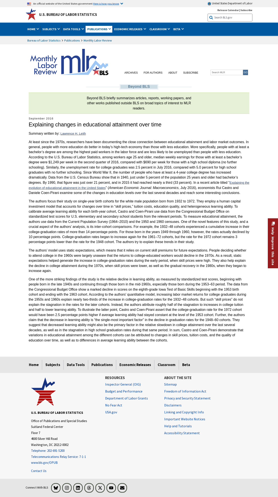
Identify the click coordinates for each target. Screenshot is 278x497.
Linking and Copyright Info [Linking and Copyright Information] (184, 412)
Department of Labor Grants (126, 398)
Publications (72, 40)
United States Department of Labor (229, 4)
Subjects (52, 364)
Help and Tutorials (178, 426)
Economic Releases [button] (128, 29)
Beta (186, 364)
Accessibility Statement (182, 433)
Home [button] (31, 29)
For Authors (153, 72)
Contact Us (38, 471)
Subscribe (190, 72)
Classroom (166, 364)
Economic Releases (135, 364)
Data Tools (76, 364)
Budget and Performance (123, 391)
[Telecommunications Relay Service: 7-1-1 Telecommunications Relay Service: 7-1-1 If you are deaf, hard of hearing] (65, 456)
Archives (131, 72)
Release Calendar (228, 10)
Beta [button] (177, 29)
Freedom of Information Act (185, 391)
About (172, 72)
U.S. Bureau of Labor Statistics (68, 14)
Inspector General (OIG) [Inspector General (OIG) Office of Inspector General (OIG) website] (123, 384)
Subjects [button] (49, 29)
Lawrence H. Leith (73, 133)
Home (34, 364)
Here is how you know (106, 3)
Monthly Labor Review (98, 40)
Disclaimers (173, 405)
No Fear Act (113, 405)
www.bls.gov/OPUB (44, 463)
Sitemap (170, 384)
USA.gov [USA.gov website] (111, 412)
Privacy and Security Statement (187, 398)
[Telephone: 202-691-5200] (65, 450)
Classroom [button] (158, 29)
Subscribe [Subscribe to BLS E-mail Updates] (246, 10)
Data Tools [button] (72, 29)
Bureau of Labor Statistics (44, 40)
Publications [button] (97, 29)
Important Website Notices (184, 419)
